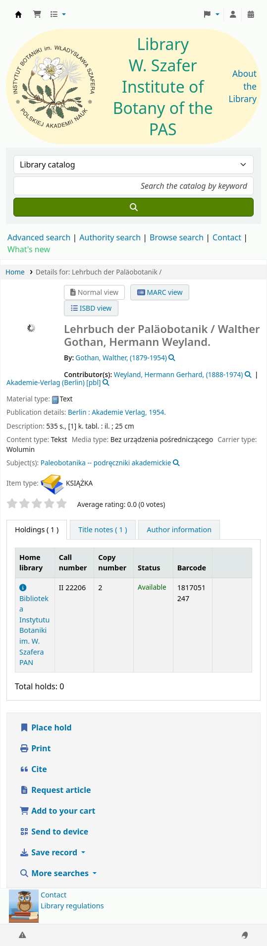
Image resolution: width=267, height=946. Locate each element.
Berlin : (79, 412)
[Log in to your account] (232, 14)
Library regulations (72, 905)
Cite (33, 769)
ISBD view (91, 308)
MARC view (160, 292)
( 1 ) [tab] (36, 529)
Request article (55, 789)
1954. (157, 412)
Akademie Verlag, (119, 412)
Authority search (110, 237)
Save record (49, 852)
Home (15, 272)
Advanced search (38, 237)
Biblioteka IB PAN (18, 14)
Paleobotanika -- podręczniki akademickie (106, 462)
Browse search (177, 237)
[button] (37, 14)
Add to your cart (57, 810)
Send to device (53, 831)
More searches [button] (55, 873)
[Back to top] (237, 915)
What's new (28, 249)
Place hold (45, 727)
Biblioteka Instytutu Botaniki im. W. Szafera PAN (34, 625)
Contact (53, 894)
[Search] (133, 207)
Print (35, 748)
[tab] (102, 530)
